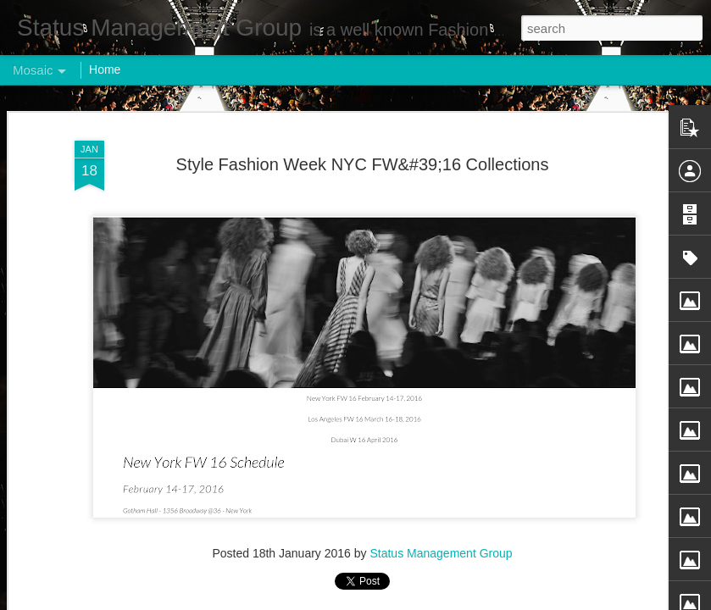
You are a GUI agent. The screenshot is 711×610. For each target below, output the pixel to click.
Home (104, 69)
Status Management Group (440, 553)
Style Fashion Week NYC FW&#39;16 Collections (362, 164)
